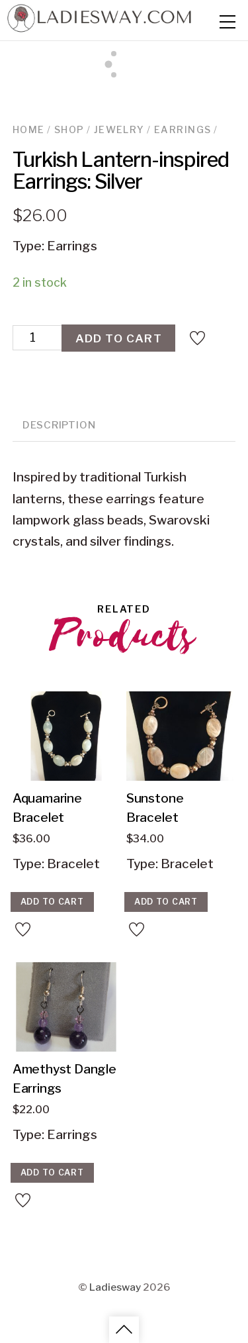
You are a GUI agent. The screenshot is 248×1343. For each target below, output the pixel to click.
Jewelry (119, 130)
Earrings (182, 130)
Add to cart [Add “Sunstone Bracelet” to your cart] (166, 902)
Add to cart (118, 338)
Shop (69, 130)
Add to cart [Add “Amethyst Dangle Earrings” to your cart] (53, 1172)
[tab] (59, 426)
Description (58, 425)
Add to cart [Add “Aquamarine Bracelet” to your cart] (53, 902)
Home (29, 130)
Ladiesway (115, 1286)
